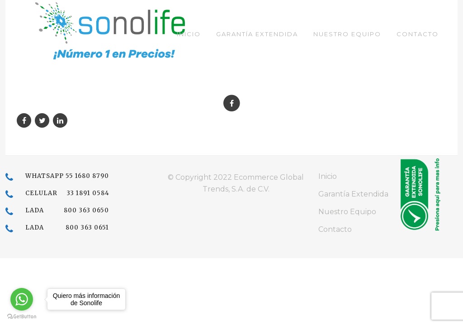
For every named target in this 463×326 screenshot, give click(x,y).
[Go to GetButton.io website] (21, 317)
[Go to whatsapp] (21, 299)
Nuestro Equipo (347, 211)
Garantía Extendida (353, 194)
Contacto (335, 229)
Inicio (327, 176)
